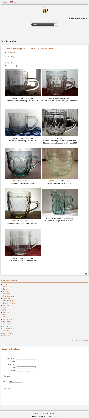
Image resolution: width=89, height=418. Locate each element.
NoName (6, 335)
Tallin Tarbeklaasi (9, 328)
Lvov (4, 308)
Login (5, 2)
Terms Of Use (52, 416)
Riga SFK (6, 324)
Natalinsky (6, 312)
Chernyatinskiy (8, 333)
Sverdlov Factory (9, 303)
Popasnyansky (8, 319)
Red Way (6, 305)
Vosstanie (6, 294)
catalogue (13, 41)
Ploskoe (6, 317)
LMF (4, 310)
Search (56, 25)
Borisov (5, 289)
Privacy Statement (38, 416)
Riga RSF (6, 322)
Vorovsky (11, 57)
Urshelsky (6, 331)
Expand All (84, 340)
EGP (4, 315)
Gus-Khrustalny (8, 296)
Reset (10, 388)
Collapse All (76, 340)
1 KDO (5, 284)
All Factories (12, 52)
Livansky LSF (7, 326)
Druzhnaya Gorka (9, 301)
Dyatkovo (6, 298)
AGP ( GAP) (7, 287)
